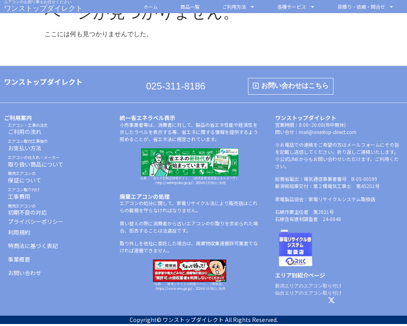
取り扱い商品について (36, 163)
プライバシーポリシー (36, 223)
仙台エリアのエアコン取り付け (308, 295)
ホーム (150, 6)
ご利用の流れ (28, 131)
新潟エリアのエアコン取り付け (308, 288)
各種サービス (296, 6)
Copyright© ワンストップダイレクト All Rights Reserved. (204, 322)
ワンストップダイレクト (43, 8)
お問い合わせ (24, 275)
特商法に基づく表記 (33, 248)
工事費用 (24, 195)
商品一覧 (190, 6)
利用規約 (19, 234)
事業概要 (19, 261)
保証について (24, 179)
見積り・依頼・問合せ (365, 6)
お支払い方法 (28, 147)
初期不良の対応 (27, 212)
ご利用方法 (238, 6)
